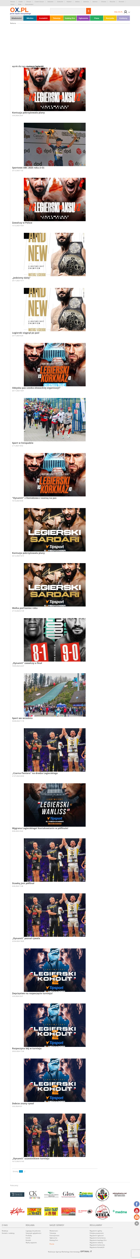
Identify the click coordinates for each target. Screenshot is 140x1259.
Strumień (121, 1)
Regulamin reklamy (96, 1243)
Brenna (13, 1)
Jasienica (86, 1)
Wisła (19, 4)
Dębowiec (51, 1)
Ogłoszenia (83, 18)
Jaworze (94, 1)
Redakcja (5, 1231)
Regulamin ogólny (96, 1231)
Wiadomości (16, 18)
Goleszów (60, 1)
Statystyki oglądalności (33, 1233)
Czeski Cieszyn (39, 1)
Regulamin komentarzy (98, 1238)
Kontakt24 (43, 18)
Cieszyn (28, 1)
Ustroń (12, 4)
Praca (96, 18)
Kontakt (28, 1240)
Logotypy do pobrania (33, 1231)
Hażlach (69, 1)
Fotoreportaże (54, 1235)
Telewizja (56, 18)
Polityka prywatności (97, 1233)
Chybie (20, 1)
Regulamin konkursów (97, 1245)
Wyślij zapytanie (31, 1243)
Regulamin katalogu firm (98, 1240)
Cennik (28, 1238)
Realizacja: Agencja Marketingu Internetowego (70, 1252)
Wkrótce (30, 18)
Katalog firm (70, 18)
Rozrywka (110, 18)
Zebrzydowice (29, 4)
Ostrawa (103, 1)
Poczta (52, 1244)
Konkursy (123, 18)
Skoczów (112, 1)
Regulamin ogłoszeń (97, 1235)
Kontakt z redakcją (8, 1233)
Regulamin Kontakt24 (97, 1247)
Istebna (77, 1)
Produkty (29, 1235)
